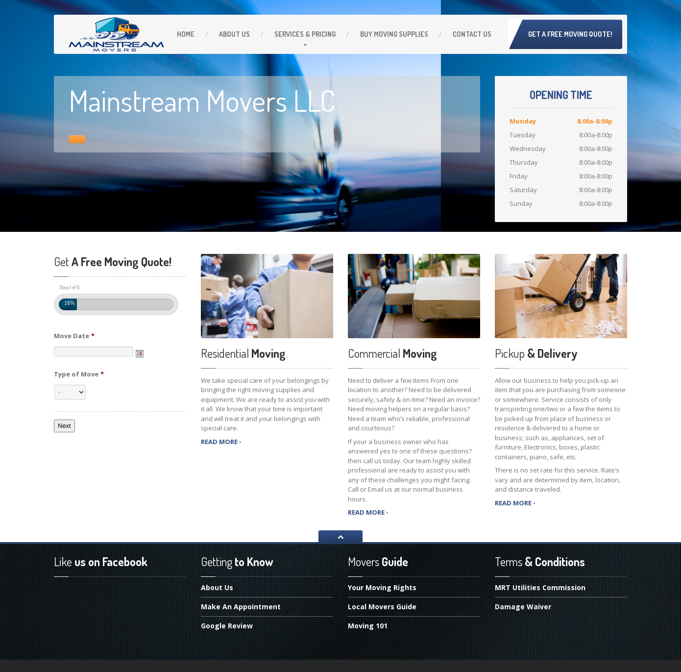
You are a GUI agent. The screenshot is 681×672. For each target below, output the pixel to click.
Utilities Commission (540, 588)
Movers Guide (382, 606)
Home (186, 34)
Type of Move (79, 374)
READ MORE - (221, 441)
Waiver (523, 606)
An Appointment (241, 606)
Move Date (74, 336)
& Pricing (305, 34)
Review (227, 625)
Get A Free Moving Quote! (570, 34)
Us (234, 34)
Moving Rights (382, 588)
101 (368, 625)
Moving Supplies (394, 34)
